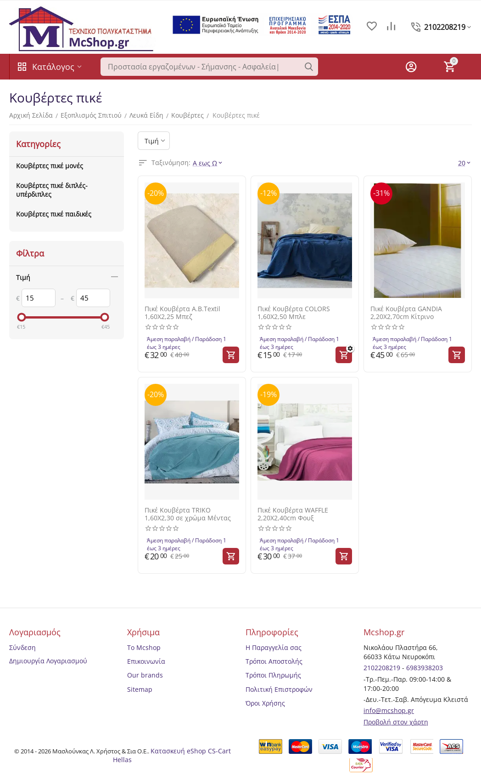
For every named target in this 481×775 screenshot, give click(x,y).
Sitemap (139, 689)
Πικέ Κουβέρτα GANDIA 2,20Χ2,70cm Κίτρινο (406, 313)
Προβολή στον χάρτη (396, 722)
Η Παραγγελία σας (274, 647)
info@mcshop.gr (389, 710)
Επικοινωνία (146, 661)
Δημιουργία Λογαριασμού (48, 660)
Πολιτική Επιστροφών (279, 689)
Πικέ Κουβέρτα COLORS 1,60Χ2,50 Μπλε (293, 313)
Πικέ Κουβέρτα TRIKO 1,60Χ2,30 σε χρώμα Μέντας (188, 514)
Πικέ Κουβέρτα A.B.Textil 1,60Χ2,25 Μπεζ (182, 313)
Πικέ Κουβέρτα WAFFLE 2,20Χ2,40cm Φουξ (292, 514)
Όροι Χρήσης (265, 703)
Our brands (145, 675)
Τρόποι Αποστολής (274, 661)
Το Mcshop (144, 647)
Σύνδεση (22, 647)
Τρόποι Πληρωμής (273, 675)
